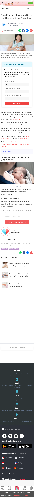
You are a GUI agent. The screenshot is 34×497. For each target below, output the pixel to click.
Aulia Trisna (12, 239)
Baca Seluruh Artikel (17, 222)
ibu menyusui (5, 248)
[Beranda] (17, 370)
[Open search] (24, 9)
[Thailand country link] (19, 458)
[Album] (17, 395)
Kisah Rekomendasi (9, 258)
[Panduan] (17, 418)
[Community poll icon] (31, 488)
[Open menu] (2, 8)
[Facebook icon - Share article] (23, 30)
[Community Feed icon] (24, 488)
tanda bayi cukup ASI (14, 248)
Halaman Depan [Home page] (5, 243)
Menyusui (13, 243)
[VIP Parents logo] (22, 479)
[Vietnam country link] (18, 468)
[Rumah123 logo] (9, 479)
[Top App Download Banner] (17, 3)
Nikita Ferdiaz (15, 232)
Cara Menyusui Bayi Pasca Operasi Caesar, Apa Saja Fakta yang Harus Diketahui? (16, 144)
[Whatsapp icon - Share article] (19, 30)
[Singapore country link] (7, 458)
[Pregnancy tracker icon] (16, 488)
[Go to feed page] (11, 8)
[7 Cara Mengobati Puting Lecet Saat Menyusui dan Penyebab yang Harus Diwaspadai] (17, 265)
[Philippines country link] (20, 463)
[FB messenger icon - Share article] (27, 30)
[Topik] (17, 407)
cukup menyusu (24, 138)
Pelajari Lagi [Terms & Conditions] (16, 495)
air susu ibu (16, 119)
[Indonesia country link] (7, 463)
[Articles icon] (9, 488)
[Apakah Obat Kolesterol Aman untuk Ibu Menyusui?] (17, 285)
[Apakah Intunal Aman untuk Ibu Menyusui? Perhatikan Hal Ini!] (17, 275)
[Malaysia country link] (6, 468)
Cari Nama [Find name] (17, 103)
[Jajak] (17, 382)
